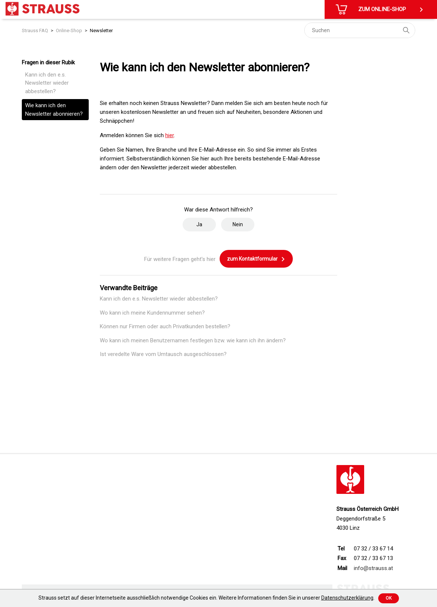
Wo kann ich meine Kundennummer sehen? (152, 312)
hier (169, 135)
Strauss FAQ (35, 30)
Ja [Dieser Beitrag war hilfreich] (199, 224)
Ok (389, 598)
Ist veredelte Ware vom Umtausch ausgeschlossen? (163, 354)
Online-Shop (69, 30)
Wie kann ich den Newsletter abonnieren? (54, 109)
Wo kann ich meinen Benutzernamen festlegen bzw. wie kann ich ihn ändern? (193, 340)
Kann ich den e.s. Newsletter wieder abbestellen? (47, 83)
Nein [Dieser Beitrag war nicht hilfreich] (238, 224)
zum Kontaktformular (256, 259)
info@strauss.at (373, 568)
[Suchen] (360, 30)
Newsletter (101, 30)
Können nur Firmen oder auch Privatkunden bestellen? (165, 326)
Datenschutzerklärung (347, 598)
